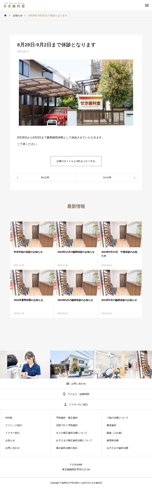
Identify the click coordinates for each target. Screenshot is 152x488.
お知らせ (10, 440)
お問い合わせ (12, 448)
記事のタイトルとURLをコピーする (76, 161)
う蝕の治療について (117, 417)
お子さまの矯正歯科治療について (74, 440)
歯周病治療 (113, 440)
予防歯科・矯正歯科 (67, 417)
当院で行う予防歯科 (67, 425)
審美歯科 (111, 425)
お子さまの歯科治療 (117, 448)
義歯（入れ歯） (115, 433)
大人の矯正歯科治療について (71, 433)
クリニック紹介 (13, 425)
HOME (9, 417)
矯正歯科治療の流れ (67, 448)
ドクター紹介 (12, 433)
